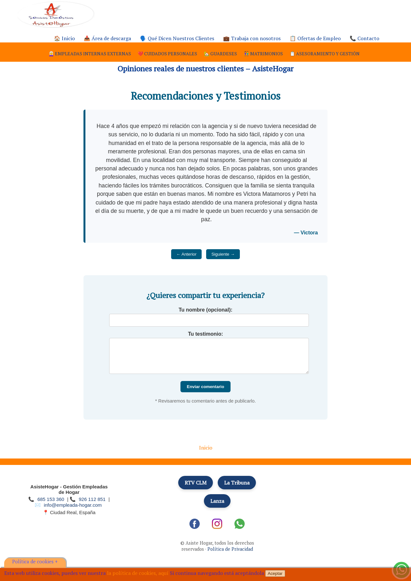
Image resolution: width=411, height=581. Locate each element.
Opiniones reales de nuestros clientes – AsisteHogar (205, 68)
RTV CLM (195, 482)
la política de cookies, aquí (138, 572)
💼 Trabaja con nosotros (252, 38)
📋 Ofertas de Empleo (315, 38)
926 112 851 (92, 499)
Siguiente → (223, 254)
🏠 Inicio (64, 38)
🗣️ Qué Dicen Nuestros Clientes (177, 38)
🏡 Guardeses (220, 53)
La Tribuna (236, 482)
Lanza (217, 500)
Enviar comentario (205, 386)
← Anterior (186, 254)
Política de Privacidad (230, 549)
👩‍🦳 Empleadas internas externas (89, 53)
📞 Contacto (364, 38)
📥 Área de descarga (107, 38)
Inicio (205, 447)
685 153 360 (50, 499)
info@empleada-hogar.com (72, 505)
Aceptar (275, 573)
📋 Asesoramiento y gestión (325, 53)
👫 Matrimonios (263, 53)
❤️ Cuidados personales (167, 53)
